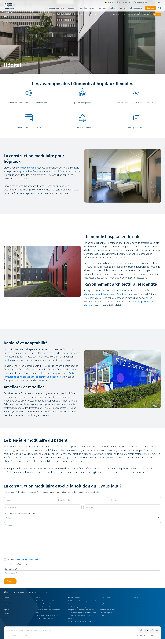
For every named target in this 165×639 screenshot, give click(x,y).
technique (22, 167)
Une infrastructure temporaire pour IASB (47, 615)
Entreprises (7, 601)
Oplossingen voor (18, 592)
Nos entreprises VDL (136, 636)
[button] (10, 581)
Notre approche (104, 607)
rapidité (8, 360)
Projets (102, 604)
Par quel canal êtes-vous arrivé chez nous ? (20, 513)
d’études (88, 305)
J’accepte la (23, 559)
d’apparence (91, 294)
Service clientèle (137, 604)
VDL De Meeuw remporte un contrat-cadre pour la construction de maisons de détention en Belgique (82, 615)
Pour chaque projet (106, 612)
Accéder (6, 617)
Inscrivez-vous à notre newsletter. (20, 564)
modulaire (33, 167)
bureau (149, 301)
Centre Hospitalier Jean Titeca (44, 604)
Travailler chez (137, 607)
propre (141, 301)
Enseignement (8, 604)
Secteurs (102, 615)
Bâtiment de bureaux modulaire (45, 601)
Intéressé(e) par (10, 569)
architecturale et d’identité (112, 294)
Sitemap (146, 636)
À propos (103, 601)
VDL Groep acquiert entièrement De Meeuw (80, 621)
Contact (135, 601)
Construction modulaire (107, 609)
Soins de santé (34, 592)
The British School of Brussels (44, 618)
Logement (6, 609)
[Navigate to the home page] (9, 6)
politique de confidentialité (28, 559)
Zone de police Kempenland (44, 607)
